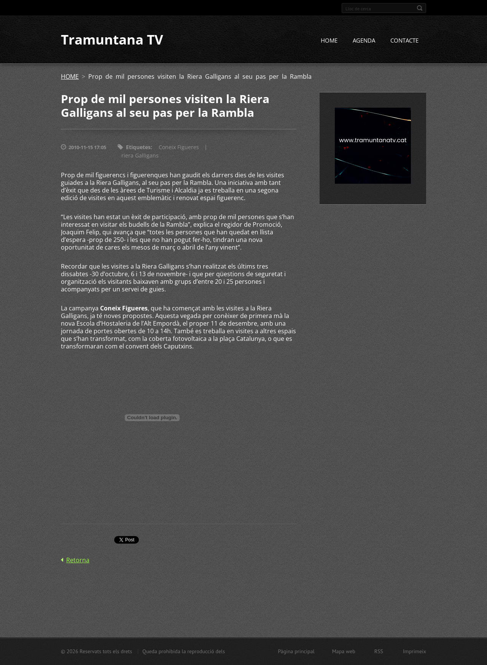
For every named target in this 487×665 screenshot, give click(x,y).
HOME (329, 41)
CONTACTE (404, 41)
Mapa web (343, 651)
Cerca (419, 8)
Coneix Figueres (179, 147)
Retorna (77, 560)
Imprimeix (414, 651)
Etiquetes (138, 147)
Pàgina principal (296, 651)
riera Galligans (140, 155)
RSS (378, 651)
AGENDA (364, 41)
